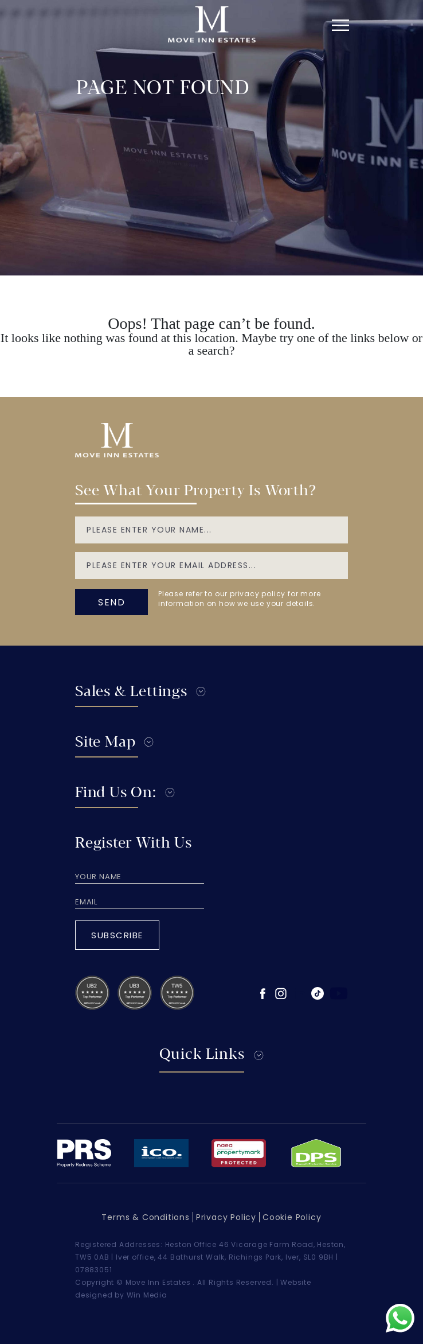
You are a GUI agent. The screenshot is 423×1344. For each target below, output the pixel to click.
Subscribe (117, 935)
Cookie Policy (292, 1217)
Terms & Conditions (145, 1217)
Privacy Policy (226, 1217)
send (111, 602)
